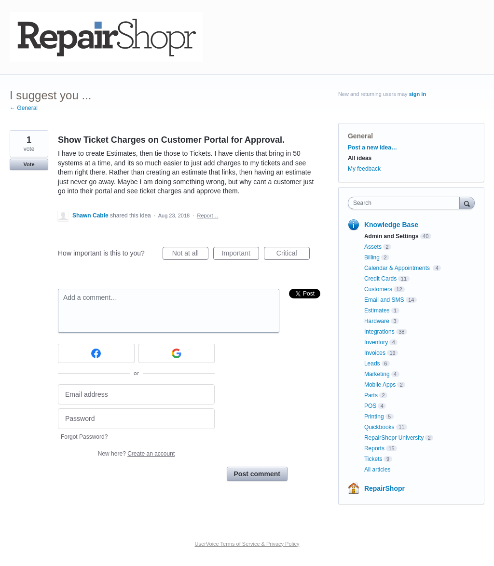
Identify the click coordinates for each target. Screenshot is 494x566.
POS (370, 406)
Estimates (377, 310)
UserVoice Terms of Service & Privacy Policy (247, 544)
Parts (371, 395)
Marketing (377, 374)
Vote (28, 164)
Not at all (190, 254)
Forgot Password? (84, 436)
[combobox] (406, 203)
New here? (136, 453)
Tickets (373, 459)
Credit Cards (380, 278)
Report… (207, 215)
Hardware (376, 321)
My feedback (364, 168)
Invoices (374, 353)
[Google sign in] (176, 353)
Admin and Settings (391, 236)
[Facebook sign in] (96, 353)
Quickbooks (379, 427)
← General (24, 108)
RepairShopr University (394, 437)
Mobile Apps (380, 384)
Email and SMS (384, 299)
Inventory (376, 342)
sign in (417, 94)
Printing (374, 416)
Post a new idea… (372, 147)
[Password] (136, 418)
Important (240, 254)
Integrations (379, 331)
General (360, 136)
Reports (374, 448)
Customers (378, 289)
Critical (293, 254)
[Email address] (136, 394)
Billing (372, 257)
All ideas (359, 158)
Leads (372, 363)
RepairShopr (384, 488)
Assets (373, 246)
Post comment (257, 474)
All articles (377, 469)
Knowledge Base (391, 225)
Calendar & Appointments (397, 268)
